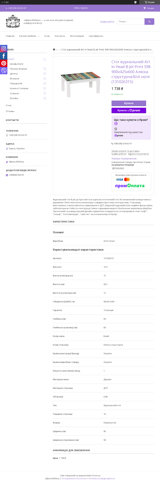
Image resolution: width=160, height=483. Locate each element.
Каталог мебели (27, 35)
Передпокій (16, 83)
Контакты (60, 35)
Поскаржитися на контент (74, 478)
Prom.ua (96, 475)
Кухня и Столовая (19, 88)
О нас (47, 35)
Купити (128, 103)
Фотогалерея (77, 35)
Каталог (10, 58)
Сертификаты (96, 35)
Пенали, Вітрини (18, 68)
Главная (10, 35)
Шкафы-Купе (16, 63)
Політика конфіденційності (102, 478)
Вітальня (14, 78)
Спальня (14, 93)
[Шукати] (149, 21)
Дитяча (14, 73)
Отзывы (10, 111)
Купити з (129, 110)
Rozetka (14, 98)
